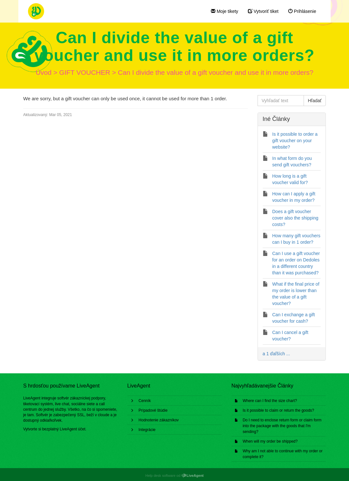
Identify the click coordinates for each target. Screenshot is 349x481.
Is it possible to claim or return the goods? (278, 410)
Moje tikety (224, 11)
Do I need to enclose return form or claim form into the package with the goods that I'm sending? (282, 426)
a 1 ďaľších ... (276, 353)
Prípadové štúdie (152, 410)
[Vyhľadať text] (281, 100)
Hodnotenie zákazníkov (158, 420)
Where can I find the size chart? (270, 400)
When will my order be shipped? (270, 441)
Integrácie (147, 429)
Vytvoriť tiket (263, 11)
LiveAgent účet (72, 429)
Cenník (144, 400)
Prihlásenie (302, 11)
